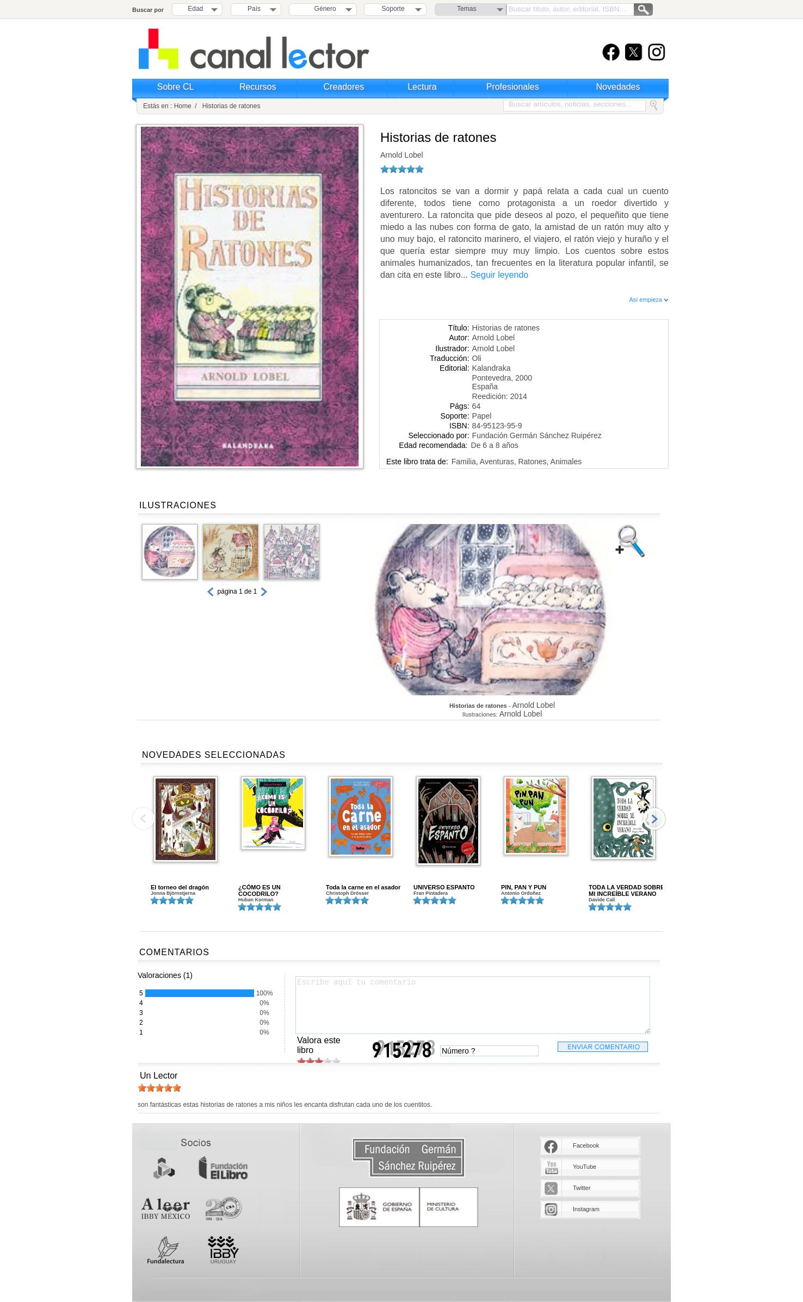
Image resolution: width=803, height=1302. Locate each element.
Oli (476, 358)
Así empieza (649, 299)
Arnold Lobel (401, 155)
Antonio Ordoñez (521, 893)
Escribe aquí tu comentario (472, 1005)
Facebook (586, 1145)
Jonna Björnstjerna (173, 893)
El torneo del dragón (180, 887)
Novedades (618, 86)
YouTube (584, 1166)
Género (323, 9)
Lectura (421, 86)
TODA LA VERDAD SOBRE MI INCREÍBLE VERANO (627, 890)
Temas (466, 9)
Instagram (586, 1209)
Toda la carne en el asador (363, 887)
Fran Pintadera (430, 893)
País (254, 9)
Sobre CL (175, 86)
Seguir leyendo (499, 274)
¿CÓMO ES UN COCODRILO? (259, 890)
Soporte (393, 9)
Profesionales (512, 86)
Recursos (257, 86)
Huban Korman (256, 899)
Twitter (581, 1188)
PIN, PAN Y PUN (523, 887)
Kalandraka (491, 368)
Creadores (344, 86)
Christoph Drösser (347, 893)
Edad (195, 9)
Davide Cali (602, 899)
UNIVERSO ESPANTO (444, 887)
